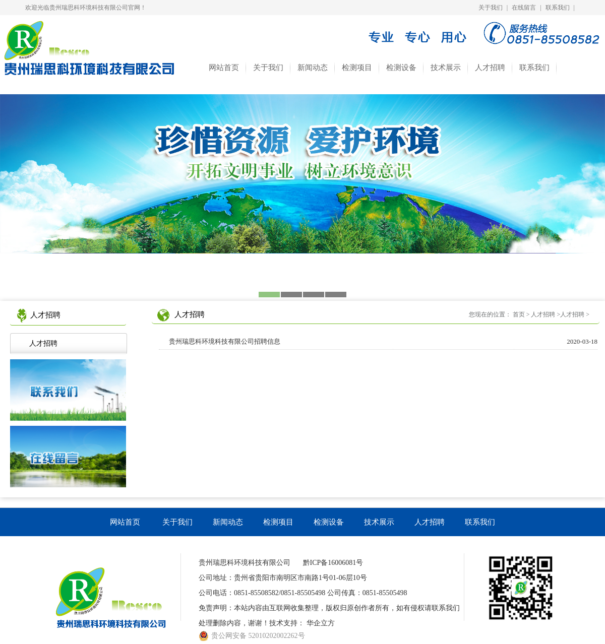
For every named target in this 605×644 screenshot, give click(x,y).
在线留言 (524, 7)
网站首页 (224, 67)
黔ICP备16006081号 (333, 562)
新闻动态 (312, 67)
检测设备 (401, 67)
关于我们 (490, 7)
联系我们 (558, 7)
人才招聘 (490, 67)
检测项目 (357, 67)
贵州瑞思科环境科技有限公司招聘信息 (383, 341)
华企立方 (321, 623)
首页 (519, 314)
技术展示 (446, 67)
